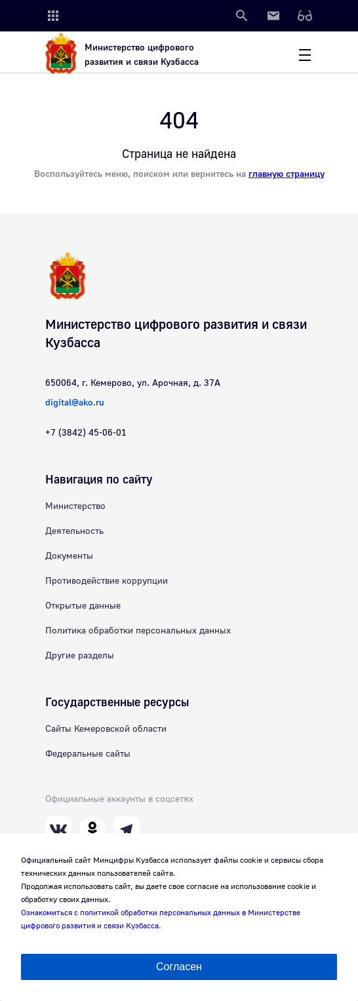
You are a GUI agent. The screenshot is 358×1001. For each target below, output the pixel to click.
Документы (69, 556)
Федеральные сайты (87, 754)
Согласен (179, 966)
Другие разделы (79, 656)
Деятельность (74, 531)
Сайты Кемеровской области (106, 729)
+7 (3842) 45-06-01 (86, 433)
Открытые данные (83, 606)
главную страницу (287, 174)
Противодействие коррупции (106, 581)
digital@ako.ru (74, 403)
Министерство (75, 506)
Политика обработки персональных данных (138, 631)
